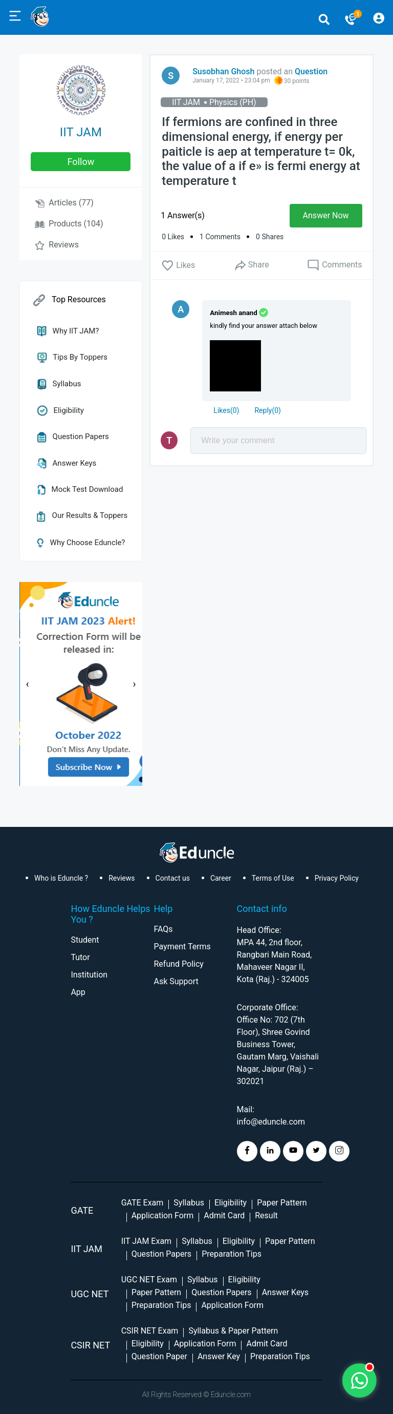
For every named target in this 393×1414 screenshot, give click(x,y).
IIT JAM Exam (146, 1241)
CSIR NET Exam (150, 1331)
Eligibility (60, 410)
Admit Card (224, 1215)
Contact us (173, 878)
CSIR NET (90, 1345)
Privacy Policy (337, 878)
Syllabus (59, 383)
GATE (82, 1210)
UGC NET (89, 1293)
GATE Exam (142, 1203)
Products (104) (69, 223)
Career (220, 878)
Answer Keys (66, 463)
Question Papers (72, 436)
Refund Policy (178, 964)
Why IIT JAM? (68, 331)
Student (85, 940)
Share (251, 265)
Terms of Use (273, 878)
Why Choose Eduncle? (81, 542)
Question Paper (159, 1356)
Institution (89, 975)
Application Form (163, 1215)
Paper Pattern (282, 1203)
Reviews (57, 245)
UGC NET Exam (149, 1279)
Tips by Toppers (72, 357)
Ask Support (176, 981)
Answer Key (219, 1356)
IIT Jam (86, 1248)
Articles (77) (64, 202)
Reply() (267, 410)
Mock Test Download (80, 489)
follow (81, 161)
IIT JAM (81, 132)
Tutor (80, 957)
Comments (334, 265)
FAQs (163, 929)
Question (311, 71)
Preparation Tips (231, 1254)
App (78, 992)
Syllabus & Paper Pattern (233, 1331)
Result (266, 1215)
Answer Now (326, 215)
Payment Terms (182, 946)
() (226, 410)
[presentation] (27, 684)
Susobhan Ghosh (223, 71)
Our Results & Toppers (82, 515)
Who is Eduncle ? (61, 878)
